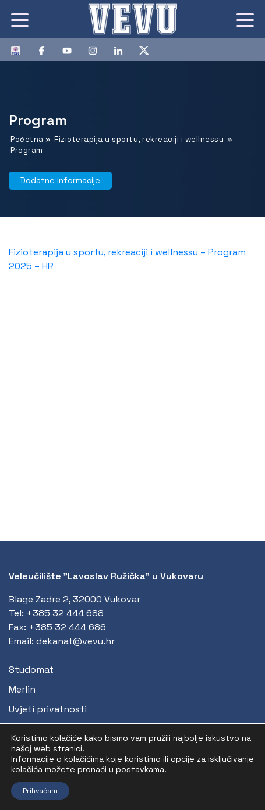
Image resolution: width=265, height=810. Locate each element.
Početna (27, 139)
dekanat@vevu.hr (75, 641)
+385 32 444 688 (65, 613)
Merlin (22, 689)
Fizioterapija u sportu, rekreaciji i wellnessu (139, 139)
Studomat (31, 669)
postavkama (140, 769)
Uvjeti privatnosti (48, 709)
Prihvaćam (40, 790)
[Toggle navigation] (20, 19)
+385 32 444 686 (67, 627)
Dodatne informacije (60, 180)
